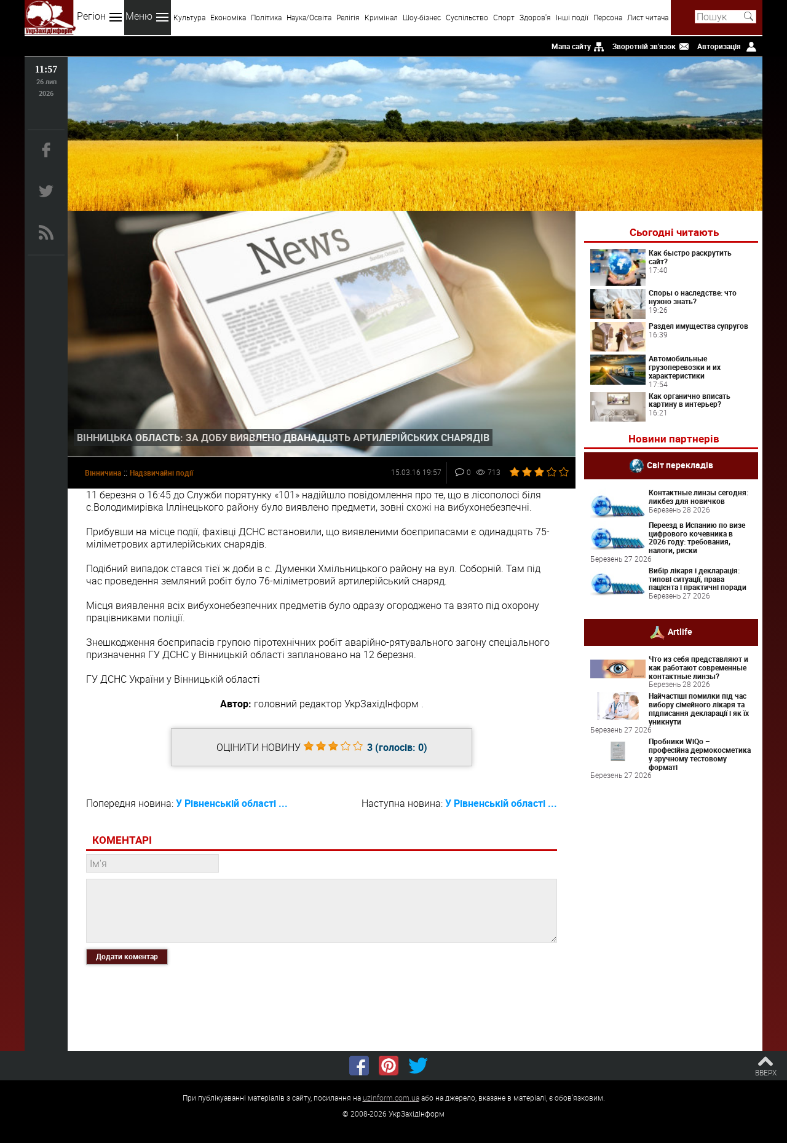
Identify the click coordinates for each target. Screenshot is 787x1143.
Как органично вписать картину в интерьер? (689, 400)
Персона (607, 17)
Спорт (504, 17)
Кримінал (381, 17)
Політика (266, 17)
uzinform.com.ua (391, 1097)
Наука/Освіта (309, 17)
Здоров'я (535, 17)
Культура (189, 17)
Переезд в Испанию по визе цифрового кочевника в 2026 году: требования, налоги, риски (697, 537)
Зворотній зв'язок (644, 46)
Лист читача (647, 17)
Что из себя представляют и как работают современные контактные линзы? (698, 667)
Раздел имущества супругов (698, 326)
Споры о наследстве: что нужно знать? (693, 297)
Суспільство (467, 17)
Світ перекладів (680, 465)
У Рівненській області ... (232, 803)
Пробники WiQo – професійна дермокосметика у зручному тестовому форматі (700, 753)
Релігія (348, 17)
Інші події (572, 17)
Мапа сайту (571, 46)
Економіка (228, 17)
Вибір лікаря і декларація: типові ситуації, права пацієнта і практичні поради (697, 578)
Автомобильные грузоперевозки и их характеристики (685, 366)
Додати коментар (127, 956)
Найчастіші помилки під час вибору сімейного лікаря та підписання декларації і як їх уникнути (699, 708)
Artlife (680, 631)
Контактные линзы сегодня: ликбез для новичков (698, 496)
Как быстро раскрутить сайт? (690, 257)
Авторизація (719, 46)
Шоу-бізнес (422, 17)
